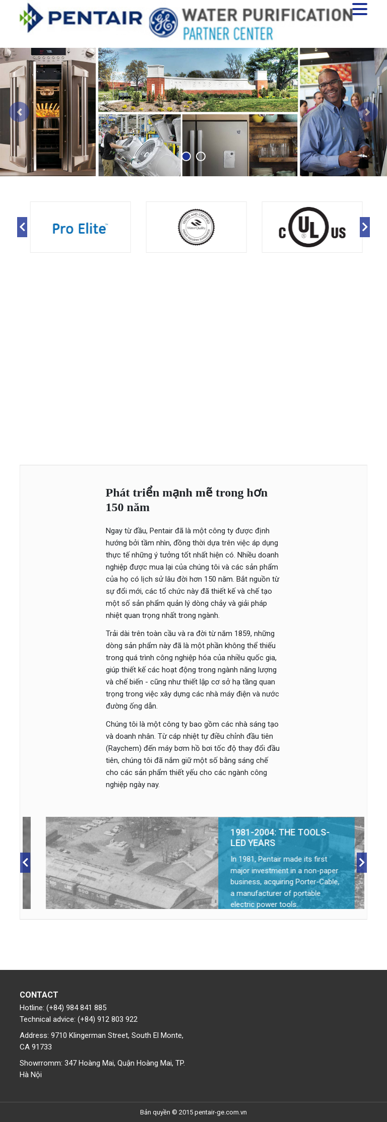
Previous (22, 227)
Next (365, 227)
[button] (19, 112)
